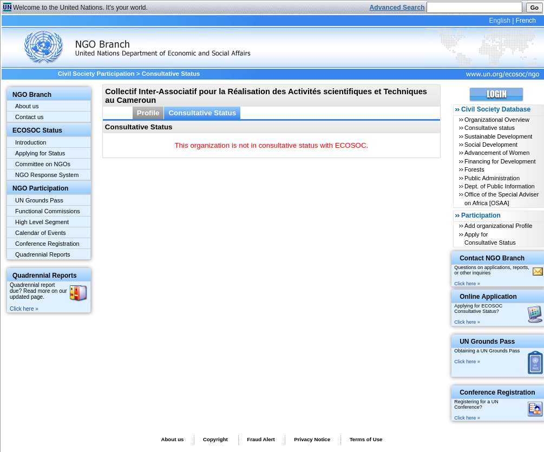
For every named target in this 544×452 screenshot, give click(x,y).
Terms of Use (366, 439)
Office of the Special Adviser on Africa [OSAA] (501, 198)
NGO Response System (46, 175)
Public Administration (492, 178)
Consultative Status (202, 113)
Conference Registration (47, 243)
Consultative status (489, 128)
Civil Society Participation (96, 73)
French (526, 20)
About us (26, 106)
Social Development (490, 144)
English (499, 20)
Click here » (24, 309)
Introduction (30, 142)
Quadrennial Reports (42, 254)
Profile (148, 113)
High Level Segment (42, 222)
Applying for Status (40, 153)
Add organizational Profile (498, 225)
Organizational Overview (496, 119)
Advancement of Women (496, 152)
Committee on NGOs (42, 164)
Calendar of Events (40, 233)
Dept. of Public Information (499, 186)
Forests (474, 169)
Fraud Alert (260, 439)
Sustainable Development (498, 136)
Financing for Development (499, 161)
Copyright (215, 439)
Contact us (29, 117)
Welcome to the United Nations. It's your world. (80, 7)
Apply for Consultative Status (490, 238)
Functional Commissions (47, 211)
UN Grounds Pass (39, 200)
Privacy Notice (312, 439)
